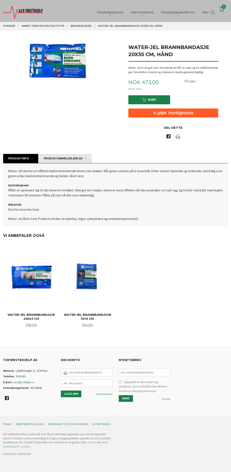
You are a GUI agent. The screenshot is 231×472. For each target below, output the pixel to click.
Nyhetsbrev (101, 424)
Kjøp (149, 100)
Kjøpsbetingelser (30, 424)
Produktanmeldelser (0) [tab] (63, 158)
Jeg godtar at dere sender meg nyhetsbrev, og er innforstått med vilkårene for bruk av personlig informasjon (143, 386)
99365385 (21, 376)
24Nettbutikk (24, 454)
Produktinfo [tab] (18, 158)
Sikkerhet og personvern (68, 424)
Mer (205, 11)
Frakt (7, 424)
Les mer (166, 398)
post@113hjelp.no (24, 382)
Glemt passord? (104, 394)
